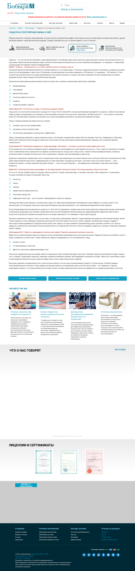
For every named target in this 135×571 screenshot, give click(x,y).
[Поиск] (61, 5)
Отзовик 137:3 (106, 537)
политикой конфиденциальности (43, 560)
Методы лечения (56, 23)
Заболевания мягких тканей (48, 537)
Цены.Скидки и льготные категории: (84, 48)
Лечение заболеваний (34, 23)
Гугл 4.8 (103, 534)
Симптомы (73, 23)
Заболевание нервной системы (49, 539)
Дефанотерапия (76, 539)
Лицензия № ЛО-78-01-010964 (24, 556)
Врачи (111, 23)
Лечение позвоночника (27, 278)
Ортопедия (74, 537)
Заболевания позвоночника (47, 532)
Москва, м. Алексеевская (72, 9)
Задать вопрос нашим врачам (107, 278)
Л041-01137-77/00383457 (23, 558)
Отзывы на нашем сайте (109, 539)
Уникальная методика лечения (67, 278)
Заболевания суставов (46, 534)
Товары (100, 23)
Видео (122, 23)
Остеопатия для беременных (80, 532)
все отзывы (120, 350)
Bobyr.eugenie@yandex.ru (97, 17)
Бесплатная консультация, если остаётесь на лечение (114, 48)
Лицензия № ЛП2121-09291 (40, 554)
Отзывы (18, 537)
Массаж (87, 23)
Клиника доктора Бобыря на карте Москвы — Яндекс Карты (67, 436)
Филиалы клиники (21, 532)
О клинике (14, 23)
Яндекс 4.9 (104, 532)
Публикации (19, 539)
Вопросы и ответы (21, 534)
